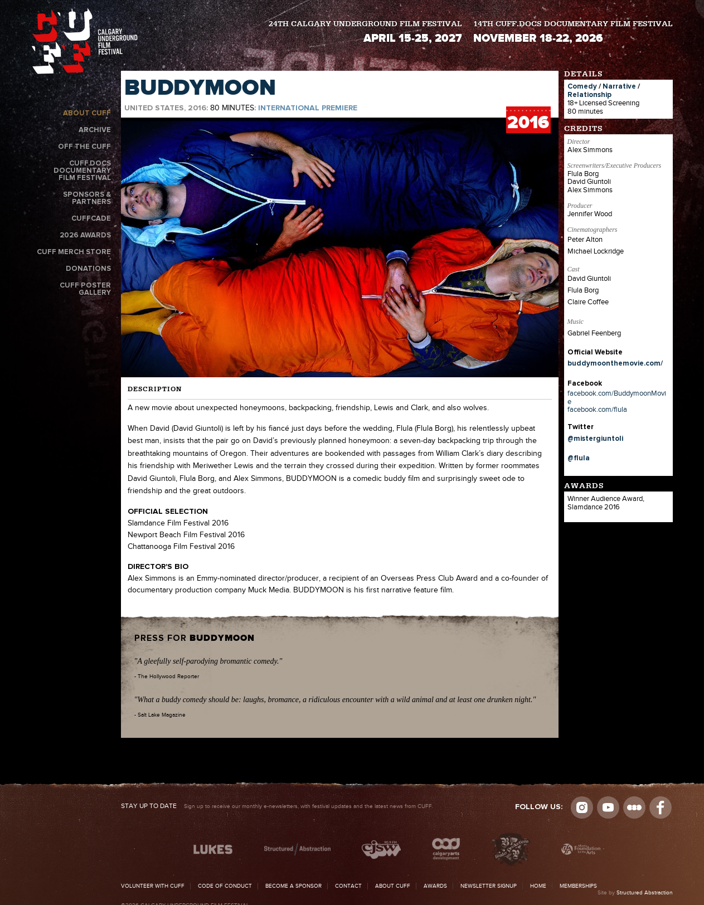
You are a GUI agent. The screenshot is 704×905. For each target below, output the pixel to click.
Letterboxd (634, 807)
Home (538, 886)
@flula (578, 458)
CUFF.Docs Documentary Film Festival (82, 171)
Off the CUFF (84, 146)
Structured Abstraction (644, 892)
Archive (95, 130)
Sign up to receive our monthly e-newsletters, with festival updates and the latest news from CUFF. (277, 806)
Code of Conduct (225, 886)
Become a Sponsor (293, 886)
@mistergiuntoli (595, 438)
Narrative (619, 86)
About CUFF (87, 113)
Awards (435, 886)
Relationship (589, 95)
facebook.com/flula (597, 409)
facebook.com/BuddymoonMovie (616, 397)
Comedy (582, 86)
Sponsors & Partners (87, 198)
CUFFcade (91, 218)
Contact (348, 886)
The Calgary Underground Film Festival (85, 41)
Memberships (578, 886)
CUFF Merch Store (74, 252)
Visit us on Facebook (660, 807)
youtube (608, 807)
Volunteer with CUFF (153, 886)
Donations (88, 269)
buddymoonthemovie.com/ (615, 363)
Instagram (582, 807)
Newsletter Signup (488, 886)
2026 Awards (85, 235)
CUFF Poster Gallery (85, 289)
